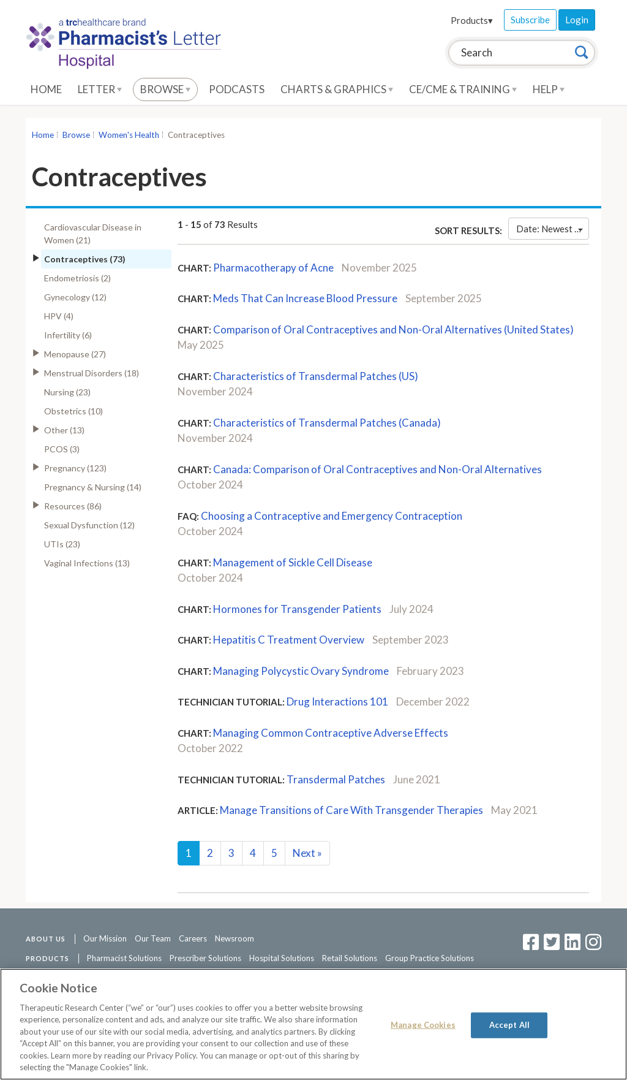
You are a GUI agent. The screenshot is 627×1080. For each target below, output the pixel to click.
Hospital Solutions (281, 958)
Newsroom (234, 938)
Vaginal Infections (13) (87, 563)
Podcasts (237, 89)
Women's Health (129, 135)
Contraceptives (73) (85, 259)
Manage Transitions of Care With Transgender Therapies (351, 810)
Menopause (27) (75, 354)
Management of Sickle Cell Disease (292, 562)
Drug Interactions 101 (337, 701)
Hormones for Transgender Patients (297, 609)
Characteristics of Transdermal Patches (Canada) (327, 422)
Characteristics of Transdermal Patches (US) (315, 376)
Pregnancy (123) (75, 468)
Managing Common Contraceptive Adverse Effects (330, 732)
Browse (165, 89)
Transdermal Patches (336, 779)
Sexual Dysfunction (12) (89, 525)
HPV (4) (58, 316)
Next (307, 852)
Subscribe (530, 19)
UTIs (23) (62, 544)
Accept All (509, 1025)
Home (46, 89)
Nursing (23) (67, 392)
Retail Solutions (349, 958)
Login (576, 19)
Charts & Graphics (336, 89)
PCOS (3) (62, 449)
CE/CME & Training (463, 89)
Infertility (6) (68, 335)
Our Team (153, 938)
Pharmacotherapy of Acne (273, 267)
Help (549, 89)
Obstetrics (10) (73, 411)
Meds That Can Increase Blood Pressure (305, 298)
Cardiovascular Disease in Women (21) (92, 233)
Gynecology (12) (75, 297)
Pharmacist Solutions (124, 958)
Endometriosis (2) (77, 278)
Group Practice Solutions (429, 958)
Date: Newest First (552, 228)
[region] (313, 1024)
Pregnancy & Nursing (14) (92, 487)
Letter (100, 89)
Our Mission (105, 938)
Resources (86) (73, 506)
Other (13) (64, 430)
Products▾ (472, 20)
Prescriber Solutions (205, 958)
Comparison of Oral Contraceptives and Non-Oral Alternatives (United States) (393, 329)
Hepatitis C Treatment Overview (288, 639)
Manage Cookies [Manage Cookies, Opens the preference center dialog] (423, 1025)
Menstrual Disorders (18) (91, 373)
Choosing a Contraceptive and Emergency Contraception (331, 515)
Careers (193, 938)
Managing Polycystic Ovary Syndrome (301, 670)
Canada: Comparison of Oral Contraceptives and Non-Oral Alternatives (377, 469)
